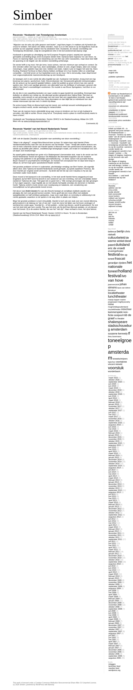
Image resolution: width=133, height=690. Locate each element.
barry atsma (33, 39)
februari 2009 (114, 599)
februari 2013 (114, 505)
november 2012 (115, 511)
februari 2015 (114, 455)
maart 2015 (113, 453)
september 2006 (115, 656)
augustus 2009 (115, 588)
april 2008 (113, 617)
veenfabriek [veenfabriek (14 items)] (121, 362)
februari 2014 (114, 480)
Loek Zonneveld (115, 194)
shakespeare (34, 135)
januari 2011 (114, 554)
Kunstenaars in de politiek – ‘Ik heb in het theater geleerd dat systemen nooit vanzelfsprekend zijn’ (120, 99)
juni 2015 (112, 447)
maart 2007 (113, 644)
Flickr (110, 214)
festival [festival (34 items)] (114, 254)
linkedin (112, 218)
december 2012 (115, 509)
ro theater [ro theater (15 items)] (119, 318)
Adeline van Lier (115, 188)
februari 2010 (114, 576)
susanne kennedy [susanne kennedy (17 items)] (118, 333)
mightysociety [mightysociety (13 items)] (124, 302)
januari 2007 (114, 648)
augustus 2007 (115, 633)
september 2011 (115, 539)
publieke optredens (116, 77)
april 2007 (113, 642)
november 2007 (115, 627)
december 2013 (115, 484)
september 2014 (115, 466)
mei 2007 (112, 640)
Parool (15, 37)
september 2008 (115, 609)
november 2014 (115, 462)
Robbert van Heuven (117, 198)
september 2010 (115, 562)
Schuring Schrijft (115, 200)
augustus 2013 (115, 492)
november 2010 (115, 558)
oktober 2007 (114, 629)
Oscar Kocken (114, 196)
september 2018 (115, 394)
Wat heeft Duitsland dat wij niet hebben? (119, 178)
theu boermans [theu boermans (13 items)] (114, 336)
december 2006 (115, 650)
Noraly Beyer (77, 133)
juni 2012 (112, 521)
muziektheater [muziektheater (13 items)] (114, 309)
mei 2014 (112, 474)
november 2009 (115, 582)
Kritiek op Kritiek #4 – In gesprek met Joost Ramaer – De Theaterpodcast (120, 130)
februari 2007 (114, 646)
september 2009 (115, 586)
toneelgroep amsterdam (35, 41)
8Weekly (112, 186)
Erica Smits (113, 190)
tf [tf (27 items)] (129, 333)
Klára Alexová (39, 133)
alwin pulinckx (22, 39)
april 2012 (113, 525)
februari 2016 (114, 433)
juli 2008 (112, 611)
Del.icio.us (113, 212)
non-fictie (48, 133)
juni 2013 (112, 496)
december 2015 (115, 437)
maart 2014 (113, 478)
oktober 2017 (114, 408)
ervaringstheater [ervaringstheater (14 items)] (115, 251)
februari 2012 (114, 529)
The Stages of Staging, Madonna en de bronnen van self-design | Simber (119, 163)
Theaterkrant (113, 46)
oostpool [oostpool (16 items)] (118, 315)
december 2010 (115, 556)
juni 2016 (112, 427)
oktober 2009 (114, 584)
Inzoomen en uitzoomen (118, 106)
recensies (22, 37)
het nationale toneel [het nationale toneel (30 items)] (120, 266)
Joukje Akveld (114, 192)
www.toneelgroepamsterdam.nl (36, 121)
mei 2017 (112, 415)
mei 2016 (112, 429)
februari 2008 (114, 621)
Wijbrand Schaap (115, 206)
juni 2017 (112, 412)
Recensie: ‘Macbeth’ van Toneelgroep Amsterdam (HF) (120, 144)
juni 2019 (112, 386)
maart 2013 (113, 502)
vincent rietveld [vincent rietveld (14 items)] (115, 364)
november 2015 (115, 439)
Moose (111, 54)
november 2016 (115, 419)
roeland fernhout (19, 41)
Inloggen (112, 664)
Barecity (51, 685)
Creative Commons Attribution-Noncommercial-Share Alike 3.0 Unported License (65, 683)
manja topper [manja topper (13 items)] (114, 299)
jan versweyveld (86, 39)
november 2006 (115, 652)
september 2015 (115, 443)
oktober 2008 (114, 607)
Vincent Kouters (115, 204)
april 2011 (113, 547)
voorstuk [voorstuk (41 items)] (116, 367)
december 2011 (115, 533)
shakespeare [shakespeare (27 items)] (117, 322)
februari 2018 (114, 402)
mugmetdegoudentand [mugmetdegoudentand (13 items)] (118, 307)
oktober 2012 (114, 513)
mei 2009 (112, 592)
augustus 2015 (115, 445)
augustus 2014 (115, 468)
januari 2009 (114, 601)
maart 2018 (113, 400)
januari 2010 (114, 578)
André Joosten (22, 133)
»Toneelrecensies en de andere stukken (31, 24)
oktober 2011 (114, 537)
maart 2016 (113, 431)
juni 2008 (112, 613)
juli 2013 (112, 494)
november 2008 (115, 605)
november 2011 (115, 535)
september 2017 (115, 410)
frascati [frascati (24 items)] (120, 258)
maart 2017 (113, 417)
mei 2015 (112, 449)
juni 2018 (112, 396)
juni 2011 (112, 543)
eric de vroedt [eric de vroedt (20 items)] (116, 248)
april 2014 (113, 476)
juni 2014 (112, 472)
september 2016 (115, 423)
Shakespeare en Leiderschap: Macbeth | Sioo (120, 140)
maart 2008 (113, 619)
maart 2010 (113, 574)
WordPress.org (114, 670)
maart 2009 (113, 597)
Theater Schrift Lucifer (117, 202)
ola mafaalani (88, 133)
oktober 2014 (114, 464)
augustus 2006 (115, 658)
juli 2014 (112, 470)
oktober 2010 (114, 560)
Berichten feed (114, 666)
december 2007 (115, 625)
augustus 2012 (115, 517)
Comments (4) (92, 123)
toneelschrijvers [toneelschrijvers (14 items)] (120, 359)
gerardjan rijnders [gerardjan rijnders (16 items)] (117, 262)
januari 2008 (114, 623)
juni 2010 (112, 568)
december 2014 (115, 460)
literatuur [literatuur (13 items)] (112, 290)
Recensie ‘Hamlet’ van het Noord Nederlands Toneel (40, 128)
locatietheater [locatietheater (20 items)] (116, 292)
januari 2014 (114, 482)
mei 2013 (112, 498)
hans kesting (63, 39)
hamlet (31, 133)
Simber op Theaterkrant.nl (121, 94)
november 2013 (115, 486)
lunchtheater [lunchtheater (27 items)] (117, 296)
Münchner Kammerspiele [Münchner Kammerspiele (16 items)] (120, 310)
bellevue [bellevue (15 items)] (112, 231)
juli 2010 (112, 566)
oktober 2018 (114, 392)
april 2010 (113, 572)
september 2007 (115, 631)
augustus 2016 (115, 425)
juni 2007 (112, 637)
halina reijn (53, 39)
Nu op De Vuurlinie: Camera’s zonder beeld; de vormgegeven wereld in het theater (120, 170)
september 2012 (115, 515)
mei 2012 (112, 523)
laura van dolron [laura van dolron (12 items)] (123, 288)
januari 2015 (114, 457)
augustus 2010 (115, 564)
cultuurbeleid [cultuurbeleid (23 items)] (116, 237)
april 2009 (113, 595)
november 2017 (115, 406)
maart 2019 (113, 388)
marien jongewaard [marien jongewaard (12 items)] (117, 301)
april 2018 (113, 398)
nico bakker (113, 176)
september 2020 (115, 382)
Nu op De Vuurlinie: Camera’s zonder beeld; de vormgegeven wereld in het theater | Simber (120, 150)
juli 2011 (112, 541)
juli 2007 (112, 635)
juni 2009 (112, 590)
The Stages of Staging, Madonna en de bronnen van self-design (120, 156)
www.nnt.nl (55, 215)
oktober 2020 (114, 380)
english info (113, 73)
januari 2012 (114, 531)
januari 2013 (114, 507)
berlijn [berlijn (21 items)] (120, 231)
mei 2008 (112, 615)
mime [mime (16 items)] (111, 304)
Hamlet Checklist (30, 139)
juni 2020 (112, 384)
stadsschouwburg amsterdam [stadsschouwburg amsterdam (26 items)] (120, 327)
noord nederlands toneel (62, 133)
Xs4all (111, 225)
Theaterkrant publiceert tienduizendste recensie (118, 115)
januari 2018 (114, 404)
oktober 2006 (114, 654)
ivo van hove (74, 39)
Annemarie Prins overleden (120, 120)
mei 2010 (112, 570)
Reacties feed (114, 668)
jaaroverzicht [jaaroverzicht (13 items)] (113, 284)
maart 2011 (113, 550)
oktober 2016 (114, 421)
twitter (111, 223)
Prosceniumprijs (114, 65)
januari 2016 (114, 435)
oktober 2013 (114, 488)
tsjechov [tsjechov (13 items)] (111, 362)
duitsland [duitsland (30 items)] (122, 244)
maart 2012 (113, 527)
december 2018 (115, 390)
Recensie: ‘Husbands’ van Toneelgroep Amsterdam (40, 35)
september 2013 (115, 490)
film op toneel (43, 39)
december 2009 (115, 580)
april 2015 (113, 451)
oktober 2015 (114, 441)
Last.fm (111, 216)
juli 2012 (112, 519)
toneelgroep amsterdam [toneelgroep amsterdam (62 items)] (120, 349)
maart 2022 (113, 378)
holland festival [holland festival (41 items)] (120, 273)
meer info (112, 71)
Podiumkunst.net (115, 50)
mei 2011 (112, 545)
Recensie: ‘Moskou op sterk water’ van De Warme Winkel (120, 136)
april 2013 (113, 500)
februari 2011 (114, 552)
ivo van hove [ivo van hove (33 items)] (117, 278)
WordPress (40, 685)
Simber (32, 14)
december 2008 (115, 603)
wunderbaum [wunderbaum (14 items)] (114, 371)
